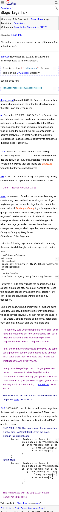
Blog (16, 27)
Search (42, 505)
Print (16, 505)
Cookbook (5, 8)
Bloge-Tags (37, 19)
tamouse (5, 56)
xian (2, 151)
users (37, 500)
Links (22, 27)
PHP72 (43, 27)
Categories (32, 27)
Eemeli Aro (19, 23)
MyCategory (23, 72)
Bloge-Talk (16, 35)
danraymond (7, 99)
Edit (2, 505)
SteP (3, 195)
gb (1, 114)
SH (2, 175)
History (9, 505)
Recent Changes (29, 505)
